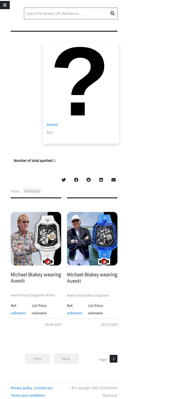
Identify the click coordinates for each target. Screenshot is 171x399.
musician (32, 190)
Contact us (43, 388)
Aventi (52, 124)
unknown (18, 313)
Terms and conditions (28, 395)
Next (66, 358)
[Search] (70, 13)
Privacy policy (22, 388)
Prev (37, 358)
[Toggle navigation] (5, 5)
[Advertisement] (148, 64)
